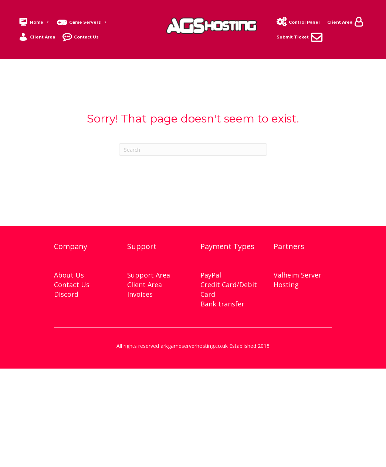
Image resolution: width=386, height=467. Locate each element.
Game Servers (88, 22)
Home (40, 22)
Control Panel (304, 22)
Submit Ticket (293, 37)
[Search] (193, 149)
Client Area (42, 37)
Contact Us (86, 37)
